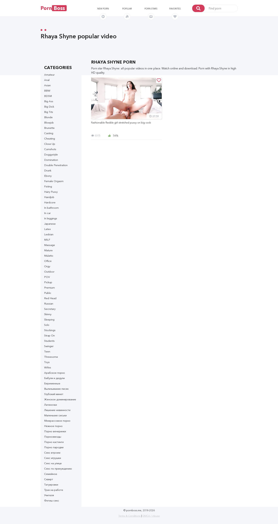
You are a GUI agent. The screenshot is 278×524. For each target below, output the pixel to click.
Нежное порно (53, 426)
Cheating (49, 138)
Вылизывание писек (56, 388)
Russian (48, 303)
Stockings (49, 330)
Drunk (47, 170)
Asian (47, 85)
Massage (49, 245)
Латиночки (50, 404)
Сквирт (48, 479)
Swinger (49, 346)
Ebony (48, 175)
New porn (103, 8)
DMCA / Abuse (151, 515)
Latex (47, 229)
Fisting (48, 186)
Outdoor (49, 271)
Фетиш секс (51, 500)
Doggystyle (51, 154)
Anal (46, 80)
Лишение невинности (57, 410)
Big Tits (48, 112)
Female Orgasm (53, 181)
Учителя (49, 495)
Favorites (175, 8)
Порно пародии (53, 447)
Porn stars (150, 8)
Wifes (47, 367)
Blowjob (49, 122)
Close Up (49, 144)
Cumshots (50, 149)
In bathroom (51, 207)
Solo (46, 325)
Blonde (48, 117)
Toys (47, 362)
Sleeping (49, 319)
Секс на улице (53, 463)
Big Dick (49, 106)
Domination (51, 159)
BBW (47, 90)
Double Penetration (56, 165)
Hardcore (49, 202)
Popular (127, 8)
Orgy (47, 266)
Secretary (49, 309)
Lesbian (48, 234)
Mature (48, 250)
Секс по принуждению (58, 468)
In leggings (50, 218)
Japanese (50, 223)
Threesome (51, 356)
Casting (48, 133)
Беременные (52, 383)
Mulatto (48, 255)
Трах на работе (53, 490)
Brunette (49, 128)
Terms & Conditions (129, 515)
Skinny (47, 314)
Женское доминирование (60, 399)
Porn (54, 8)
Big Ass (48, 101)
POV (47, 277)
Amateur (49, 74)
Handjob (49, 197)
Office (48, 261)
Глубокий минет (53, 394)
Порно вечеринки (55, 431)
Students (49, 340)
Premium (49, 287)
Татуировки (51, 484)
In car (47, 213)
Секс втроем (52, 452)
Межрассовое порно (57, 420)
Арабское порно (54, 372)
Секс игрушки (52, 458)
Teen (47, 351)
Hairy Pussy (51, 191)
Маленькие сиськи (55, 415)
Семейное (50, 474)
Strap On (49, 335)
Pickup (48, 282)
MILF (47, 239)
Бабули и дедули (54, 378)
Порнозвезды (52, 436)
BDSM (48, 96)
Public (47, 293)
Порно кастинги (54, 442)
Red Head (50, 298)
